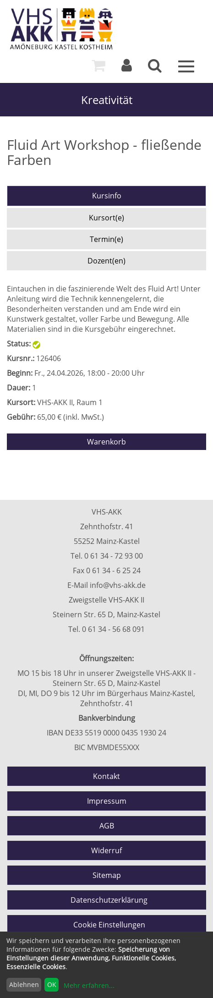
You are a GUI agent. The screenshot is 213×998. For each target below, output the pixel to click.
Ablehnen (24, 984)
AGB (106, 826)
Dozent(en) (106, 261)
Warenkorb (106, 442)
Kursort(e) (106, 218)
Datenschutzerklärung (109, 900)
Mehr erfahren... (89, 985)
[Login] (126, 68)
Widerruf (106, 850)
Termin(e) (106, 239)
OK (51, 984)
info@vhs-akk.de (118, 585)
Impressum (106, 801)
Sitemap (107, 875)
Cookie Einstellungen (109, 925)
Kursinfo (106, 196)
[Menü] (186, 65)
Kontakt (106, 776)
